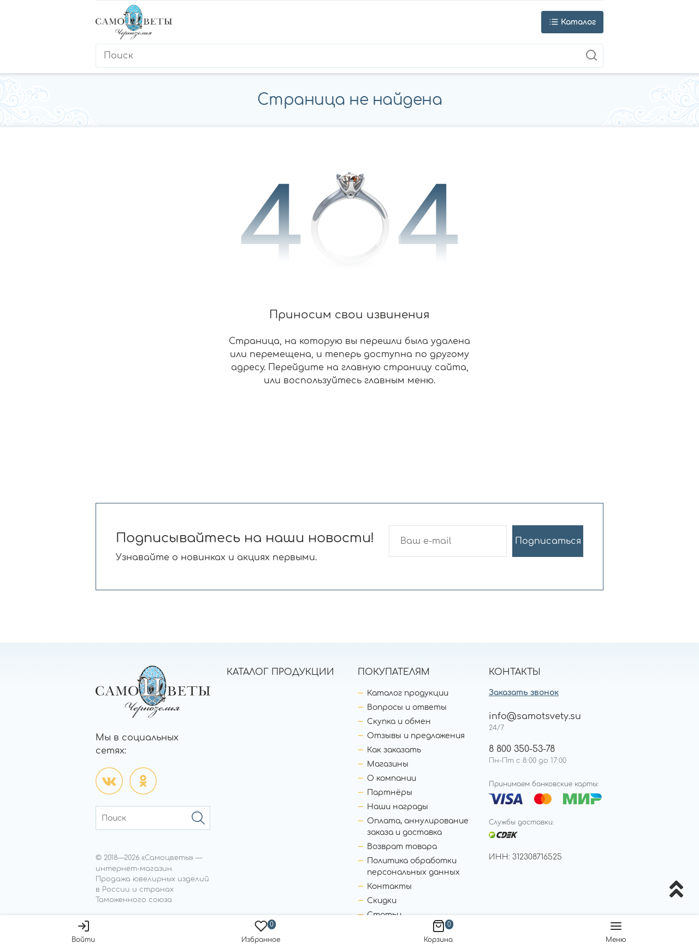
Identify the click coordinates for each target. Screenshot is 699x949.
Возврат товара (402, 847)
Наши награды (397, 807)
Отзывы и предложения (416, 736)
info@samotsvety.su (535, 716)
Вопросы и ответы (407, 707)
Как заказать (394, 750)
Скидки (381, 901)
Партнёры (389, 792)
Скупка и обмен (399, 721)
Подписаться (548, 541)
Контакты (389, 886)
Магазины (387, 764)
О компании (391, 778)
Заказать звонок (524, 693)
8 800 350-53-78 (522, 749)
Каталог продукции (407, 693)
